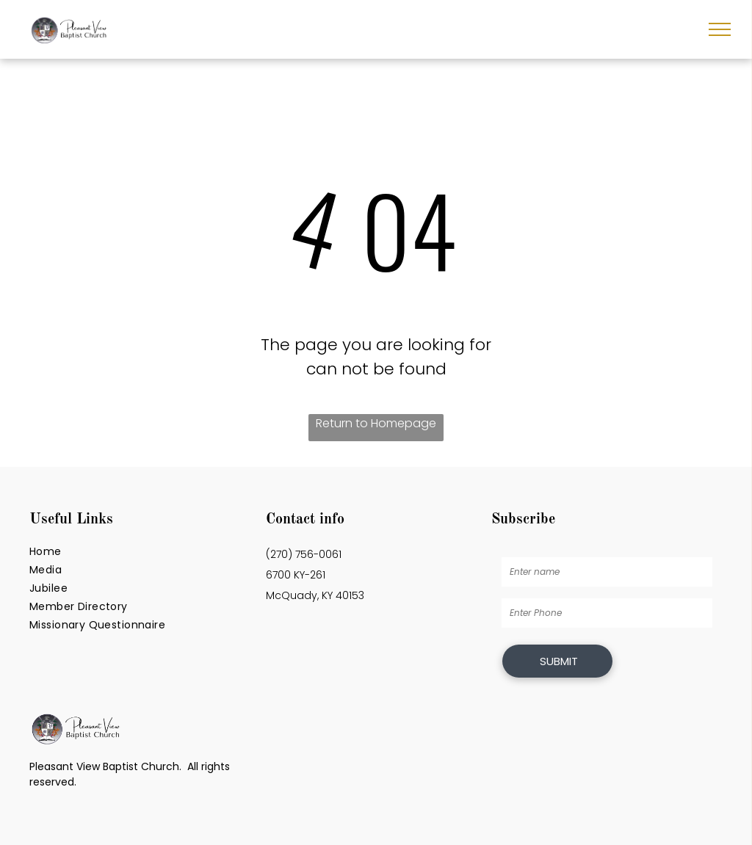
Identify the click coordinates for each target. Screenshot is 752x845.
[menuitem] (139, 552)
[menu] (720, 29)
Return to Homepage (376, 423)
